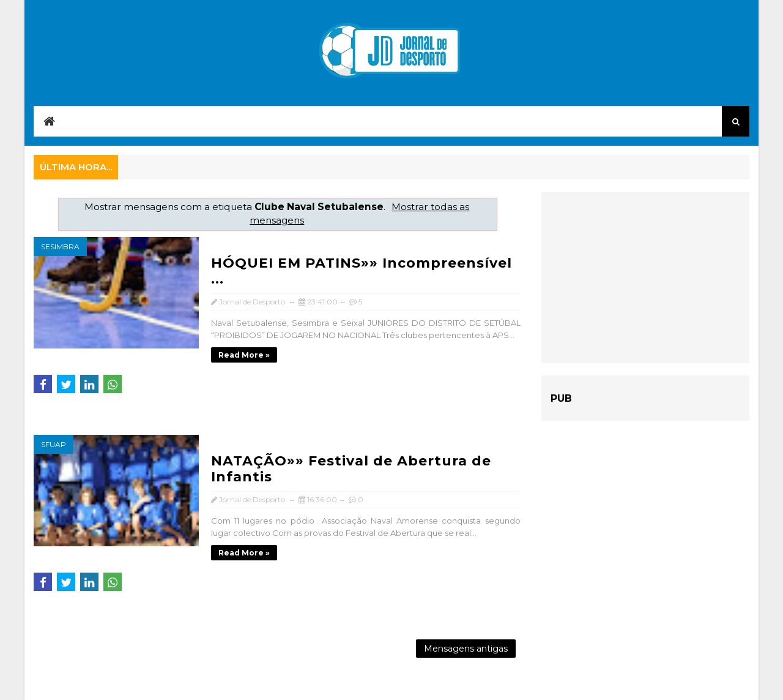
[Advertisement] (645, 277)
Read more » (244, 354)
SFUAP (53, 444)
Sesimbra (60, 246)
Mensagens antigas (466, 648)
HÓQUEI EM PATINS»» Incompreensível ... (361, 271)
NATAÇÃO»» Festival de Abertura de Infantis (351, 469)
